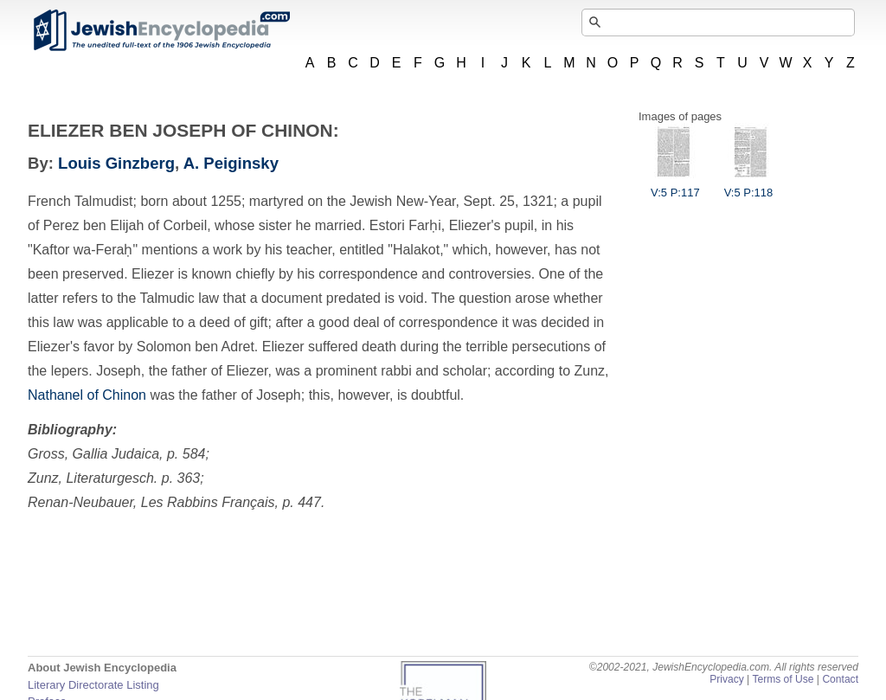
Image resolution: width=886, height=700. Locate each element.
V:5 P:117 (675, 186)
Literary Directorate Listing (93, 684)
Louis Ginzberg (116, 163)
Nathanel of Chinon (87, 395)
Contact (840, 679)
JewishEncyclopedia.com (161, 30)
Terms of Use (782, 679)
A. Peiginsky (231, 163)
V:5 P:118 (749, 186)
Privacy (726, 679)
